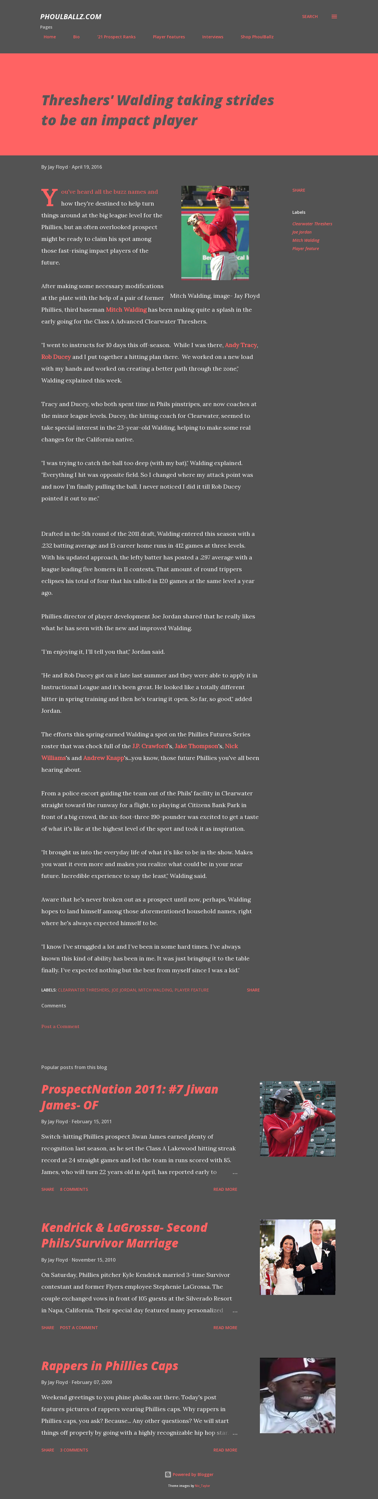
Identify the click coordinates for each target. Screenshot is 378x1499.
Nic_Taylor (202, 1486)
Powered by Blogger (189, 1474)
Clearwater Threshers (312, 223)
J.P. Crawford (150, 746)
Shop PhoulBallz (253, 37)
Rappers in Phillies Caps (109, 1365)
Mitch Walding (126, 309)
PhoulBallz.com (70, 16)
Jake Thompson (196, 746)
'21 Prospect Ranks (113, 37)
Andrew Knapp (103, 757)
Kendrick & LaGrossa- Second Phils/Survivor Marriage (124, 1235)
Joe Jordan (302, 232)
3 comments (74, 1450)
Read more (225, 1189)
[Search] (310, 16)
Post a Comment (60, 1026)
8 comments (74, 1189)
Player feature (305, 248)
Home (46, 37)
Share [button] (298, 190)
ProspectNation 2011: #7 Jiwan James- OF (130, 1097)
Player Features (165, 37)
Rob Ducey (56, 356)
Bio (73, 37)
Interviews (209, 37)
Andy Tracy (241, 345)
